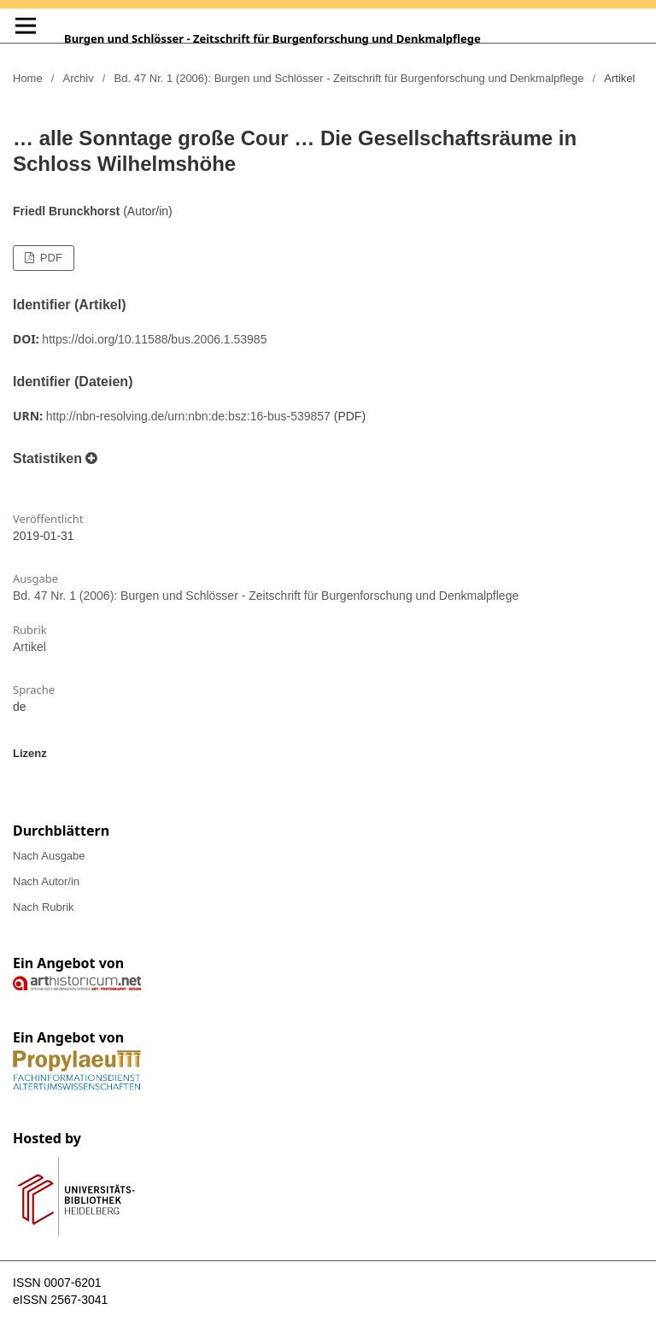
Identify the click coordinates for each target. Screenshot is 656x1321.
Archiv (78, 78)
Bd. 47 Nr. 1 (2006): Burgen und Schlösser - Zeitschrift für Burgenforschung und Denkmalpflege (349, 78)
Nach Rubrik (43, 907)
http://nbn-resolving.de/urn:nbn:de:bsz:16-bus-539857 (188, 416)
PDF (49, 257)
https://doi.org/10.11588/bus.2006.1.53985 (154, 339)
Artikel (29, 647)
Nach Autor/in (46, 881)
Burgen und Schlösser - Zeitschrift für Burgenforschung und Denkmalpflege (272, 38)
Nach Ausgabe (49, 855)
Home (28, 78)
